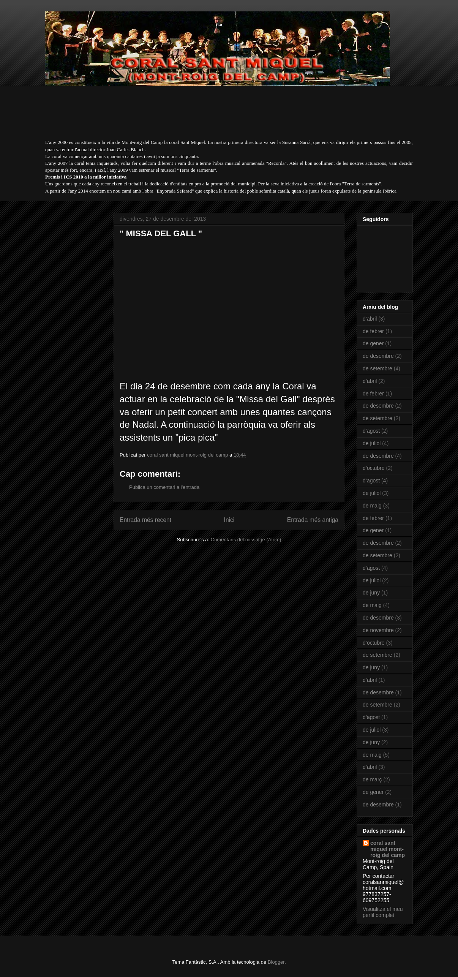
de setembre (377, 368)
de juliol (372, 443)
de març (372, 779)
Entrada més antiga (312, 520)
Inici (229, 520)
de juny (371, 593)
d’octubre (374, 468)
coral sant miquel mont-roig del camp (387, 849)
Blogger (276, 962)
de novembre (378, 630)
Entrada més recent (145, 520)
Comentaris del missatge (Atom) (246, 539)
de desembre (378, 356)
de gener (373, 343)
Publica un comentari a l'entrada (164, 487)
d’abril (370, 319)
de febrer (373, 331)
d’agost (371, 431)
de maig (372, 506)
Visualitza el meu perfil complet (383, 912)
